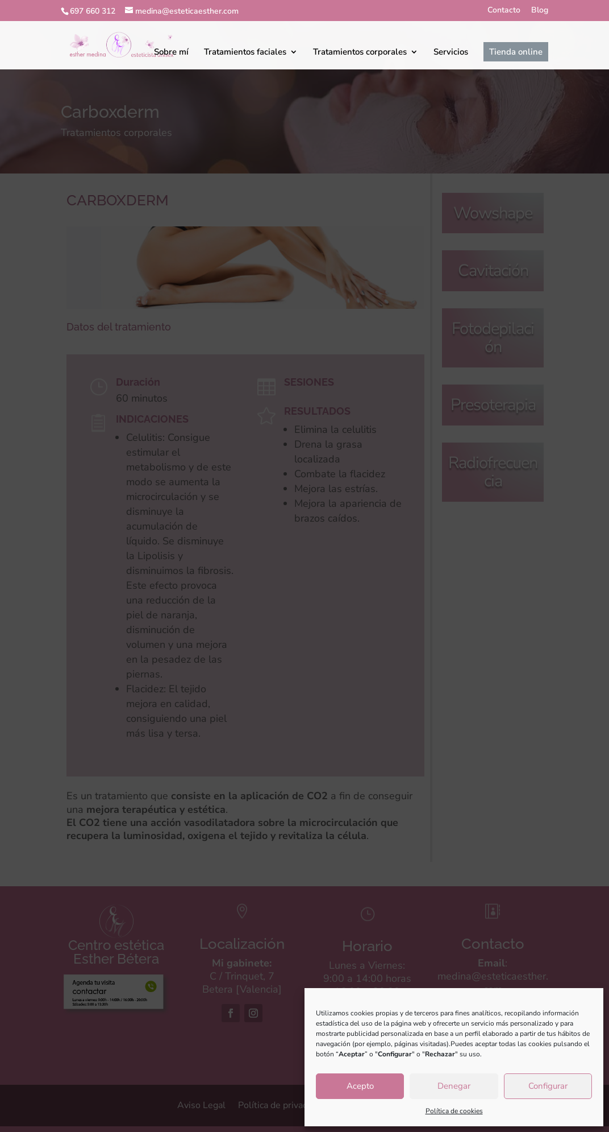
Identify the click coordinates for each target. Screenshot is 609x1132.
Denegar (453, 1086)
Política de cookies (454, 1111)
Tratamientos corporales (360, 51)
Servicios (450, 51)
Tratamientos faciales (245, 51)
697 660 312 (92, 11)
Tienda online (516, 51)
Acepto (360, 1086)
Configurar (548, 1086)
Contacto (503, 10)
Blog (539, 10)
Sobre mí (171, 51)
